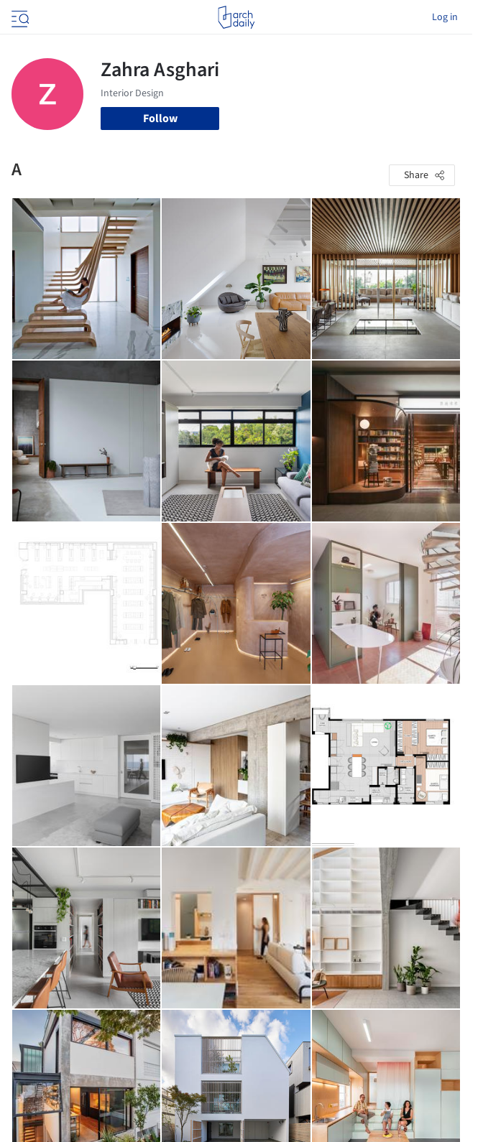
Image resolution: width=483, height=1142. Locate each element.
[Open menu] (19, 17)
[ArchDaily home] (236, 17)
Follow (160, 118)
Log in (445, 17)
